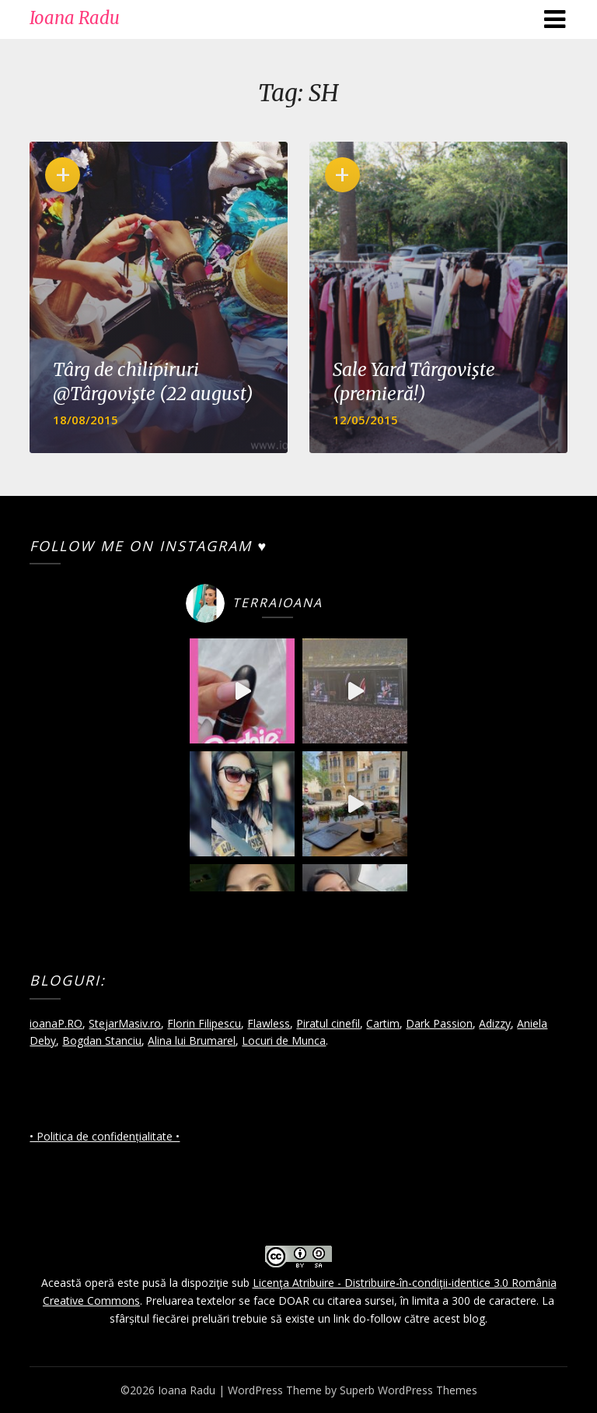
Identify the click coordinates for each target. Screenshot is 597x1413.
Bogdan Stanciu (101, 1040)
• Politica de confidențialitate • (105, 1136)
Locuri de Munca (284, 1040)
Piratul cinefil (328, 1023)
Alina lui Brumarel (192, 1040)
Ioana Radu (75, 18)
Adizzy (495, 1023)
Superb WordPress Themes (408, 1390)
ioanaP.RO (56, 1023)
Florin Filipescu (204, 1023)
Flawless (268, 1023)
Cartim (383, 1023)
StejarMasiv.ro (125, 1023)
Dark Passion (439, 1023)
